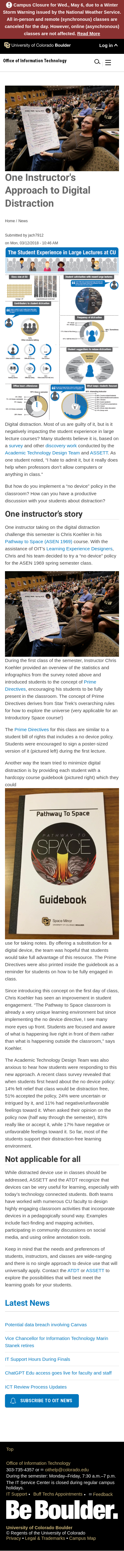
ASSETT (99, 452)
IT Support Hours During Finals (37, 1359)
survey (16, 445)
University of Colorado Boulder (39, 1527)
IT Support (16, 1494)
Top (9, 1449)
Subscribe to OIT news (41, 1401)
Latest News (27, 1303)
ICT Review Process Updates (36, 1386)
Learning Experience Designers (79, 548)
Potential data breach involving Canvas (46, 1324)
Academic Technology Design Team (42, 452)
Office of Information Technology (38, 1463)
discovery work (61, 445)
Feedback (103, 1494)
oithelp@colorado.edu (66, 1469)
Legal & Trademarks (45, 1538)
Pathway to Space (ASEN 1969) (38, 541)
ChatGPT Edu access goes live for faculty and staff (58, 1372)
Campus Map (82, 1538)
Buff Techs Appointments (58, 1494)
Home (10, 221)
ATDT (73, 1270)
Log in (106, 45)
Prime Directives (31, 729)
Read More (88, 33)
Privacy (14, 1538)
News (23, 221)
